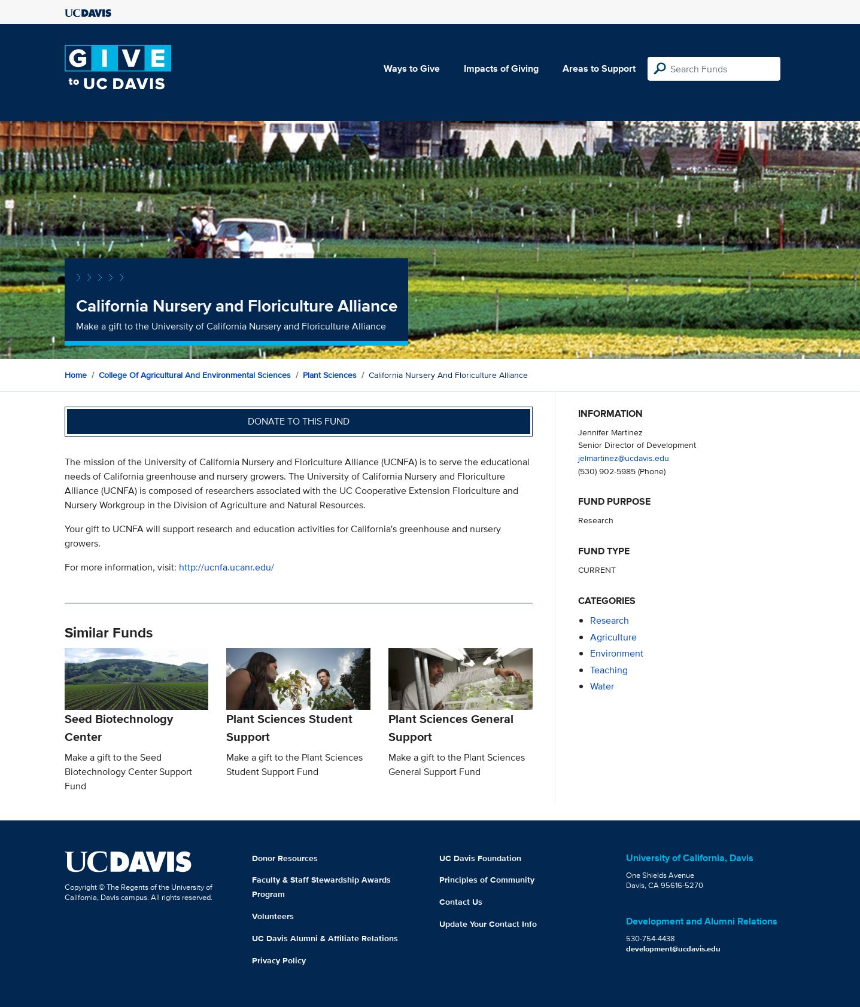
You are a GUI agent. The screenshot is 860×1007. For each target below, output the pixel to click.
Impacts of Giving (501, 68)
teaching (609, 670)
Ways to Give (412, 68)
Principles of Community (486, 880)
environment (616, 653)
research (609, 620)
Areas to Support (599, 68)
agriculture (613, 637)
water (602, 686)
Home (76, 375)
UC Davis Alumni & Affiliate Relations (325, 938)
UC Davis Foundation (480, 858)
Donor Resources (285, 858)
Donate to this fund (299, 421)
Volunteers (273, 916)
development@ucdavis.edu (673, 948)
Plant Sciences (330, 375)
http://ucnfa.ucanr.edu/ (226, 567)
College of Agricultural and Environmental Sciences (195, 375)
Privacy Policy (279, 960)
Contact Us (460, 902)
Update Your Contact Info (488, 924)
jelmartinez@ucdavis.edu (623, 457)
